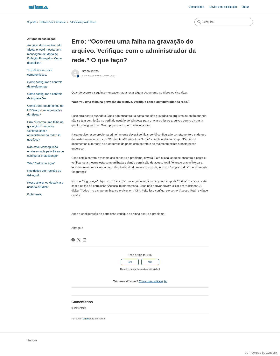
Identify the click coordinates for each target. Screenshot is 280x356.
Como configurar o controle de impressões (44, 96)
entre (86, 318)
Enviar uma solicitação (223, 6)
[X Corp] (78, 239)
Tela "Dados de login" (41, 163)
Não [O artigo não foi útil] (150, 262)
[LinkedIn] (84, 239)
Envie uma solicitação (153, 281)
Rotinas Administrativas (53, 22)
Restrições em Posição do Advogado (44, 173)
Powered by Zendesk (263, 352)
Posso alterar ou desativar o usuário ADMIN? (45, 185)
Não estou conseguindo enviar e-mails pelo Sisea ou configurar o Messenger (45, 151)
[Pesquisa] (224, 22)
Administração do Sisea (83, 22)
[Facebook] (73, 239)
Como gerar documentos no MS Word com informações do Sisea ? (45, 110)
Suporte (31, 22)
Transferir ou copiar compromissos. (39, 72)
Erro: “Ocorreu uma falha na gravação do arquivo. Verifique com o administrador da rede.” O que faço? (45, 130)
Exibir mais (34, 194)
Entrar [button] (245, 6)
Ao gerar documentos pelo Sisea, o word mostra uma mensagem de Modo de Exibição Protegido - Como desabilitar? (44, 54)
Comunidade (196, 6)
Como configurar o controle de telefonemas (44, 84)
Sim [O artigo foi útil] (130, 262)
